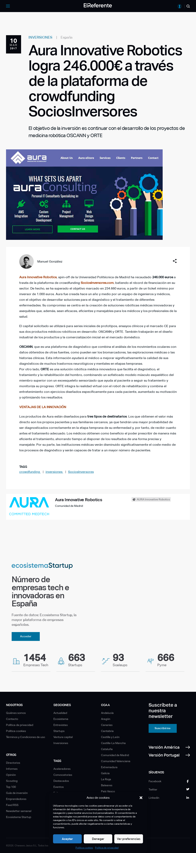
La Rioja (106, 779)
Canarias (106, 725)
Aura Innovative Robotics (38, 277)
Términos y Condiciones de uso (25, 737)
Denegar (98, 839)
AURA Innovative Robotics (153, 499)
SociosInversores (81, 472)
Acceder (26, 636)
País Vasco (108, 791)
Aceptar (67, 839)
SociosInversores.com (97, 283)
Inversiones (60, 743)
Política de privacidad (106, 847)
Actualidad (60, 712)
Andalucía (107, 712)
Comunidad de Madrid (115, 755)
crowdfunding (30, 472)
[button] (141, 798)
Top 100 (11, 786)
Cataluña (107, 749)
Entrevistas (60, 725)
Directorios (13, 762)
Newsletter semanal (18, 811)
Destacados (61, 780)
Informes (11, 768)
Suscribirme (162, 728)
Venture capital (63, 737)
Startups (58, 731)
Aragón (105, 719)
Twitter (153, 789)
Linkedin (154, 797)
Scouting (11, 780)
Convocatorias (62, 774)
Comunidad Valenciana (115, 761)
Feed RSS (12, 805)
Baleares (106, 785)
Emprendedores (16, 799)
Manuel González (49, 261)
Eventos (58, 786)
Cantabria (107, 731)
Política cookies (84, 847)
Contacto (12, 719)
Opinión (11, 774)
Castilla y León (110, 737)
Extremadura (109, 767)
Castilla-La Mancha (113, 743)
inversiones (54, 472)
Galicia (105, 773)
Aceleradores (61, 768)
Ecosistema (60, 719)
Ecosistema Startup (18, 817)
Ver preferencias (128, 839)
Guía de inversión (17, 792)
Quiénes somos (16, 712)
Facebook (155, 781)
